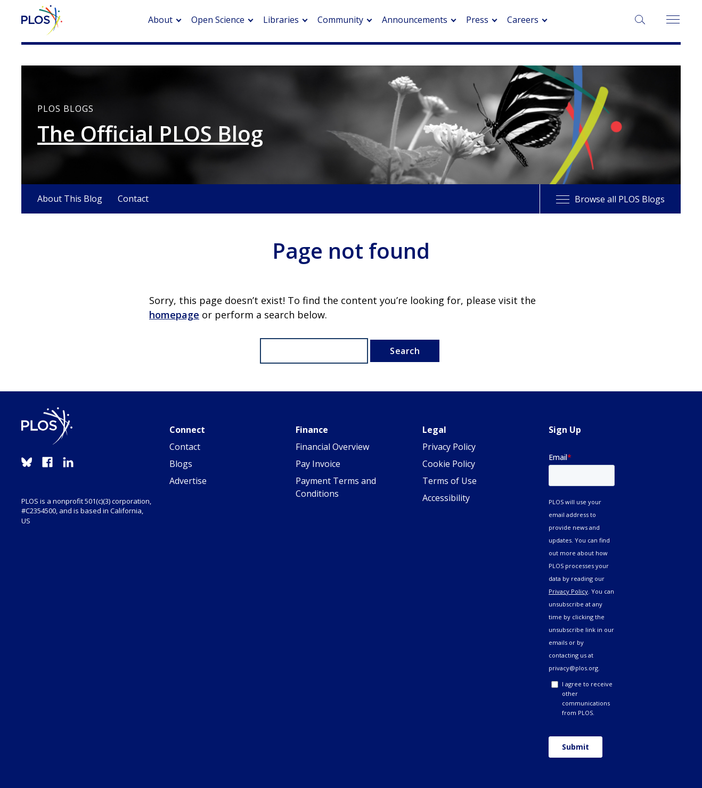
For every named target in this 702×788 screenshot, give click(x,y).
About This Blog (69, 198)
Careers (522, 20)
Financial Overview (332, 447)
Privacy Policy (449, 447)
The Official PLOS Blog (150, 133)
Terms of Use (449, 481)
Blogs (180, 464)
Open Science (217, 20)
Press (477, 20)
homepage (174, 314)
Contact (133, 198)
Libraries (281, 20)
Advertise (188, 481)
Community (340, 20)
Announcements (414, 20)
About (160, 20)
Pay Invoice (318, 464)
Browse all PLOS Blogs (610, 199)
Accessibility (446, 498)
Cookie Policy (448, 464)
